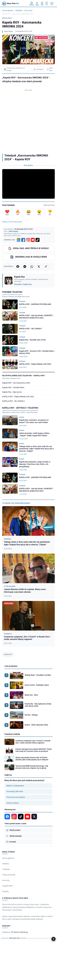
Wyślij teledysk (14, 836)
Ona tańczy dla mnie (14, 791)
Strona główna (7, 10)
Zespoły (5, 891)
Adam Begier (8, 31)
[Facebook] (23, 240)
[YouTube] (33, 240)
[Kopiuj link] (46, 266)
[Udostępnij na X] (39, 266)
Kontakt (11, 842)
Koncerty (5, 880)
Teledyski (18, 10)
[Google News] (18, 240)
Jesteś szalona (12, 803)
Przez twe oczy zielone (15, 797)
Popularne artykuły (12, 734)
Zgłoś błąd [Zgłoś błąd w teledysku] (50, 69)
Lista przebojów (10, 666)
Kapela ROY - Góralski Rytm (13, 387)
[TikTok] (37, 240)
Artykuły (5, 864)
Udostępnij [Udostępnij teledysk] (38, 69)
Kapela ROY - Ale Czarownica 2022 (16, 383)
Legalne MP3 (7, 886)
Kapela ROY (8, 654)
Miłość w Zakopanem (15, 786)
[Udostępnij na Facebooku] (18, 266)
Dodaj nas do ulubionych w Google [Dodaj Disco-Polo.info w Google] (14, 69)
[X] (34, 816)
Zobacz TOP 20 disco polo (12, 222)
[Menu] (52, 3)
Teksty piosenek (8, 875)
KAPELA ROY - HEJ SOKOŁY (13, 401)
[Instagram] (28, 240)
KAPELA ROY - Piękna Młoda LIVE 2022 (18, 397)
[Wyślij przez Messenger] (25, 266)
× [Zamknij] (53, 938)
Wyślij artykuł (13, 830)
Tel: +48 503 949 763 (14, 938)
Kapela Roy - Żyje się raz (12, 392)
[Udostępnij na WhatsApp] (32, 266)
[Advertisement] (28, 120)
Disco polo (28, 10)
